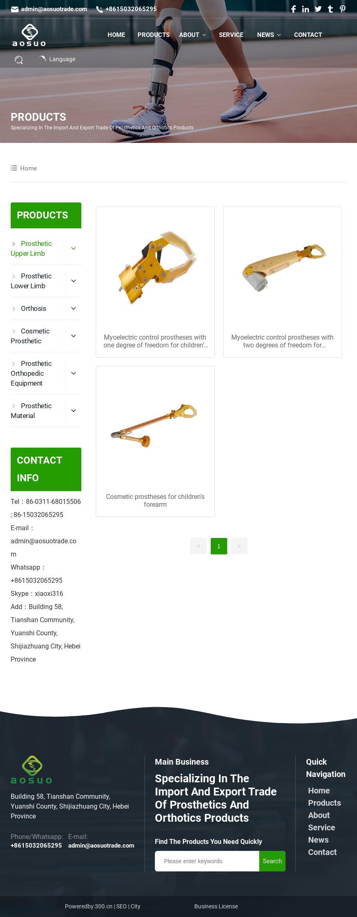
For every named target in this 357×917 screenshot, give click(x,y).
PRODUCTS (38, 117)
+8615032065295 (131, 9)
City (135, 906)
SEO (121, 906)
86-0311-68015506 (53, 502)
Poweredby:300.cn (89, 906)
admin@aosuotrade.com (54, 9)
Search (272, 861)
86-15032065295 (38, 515)
